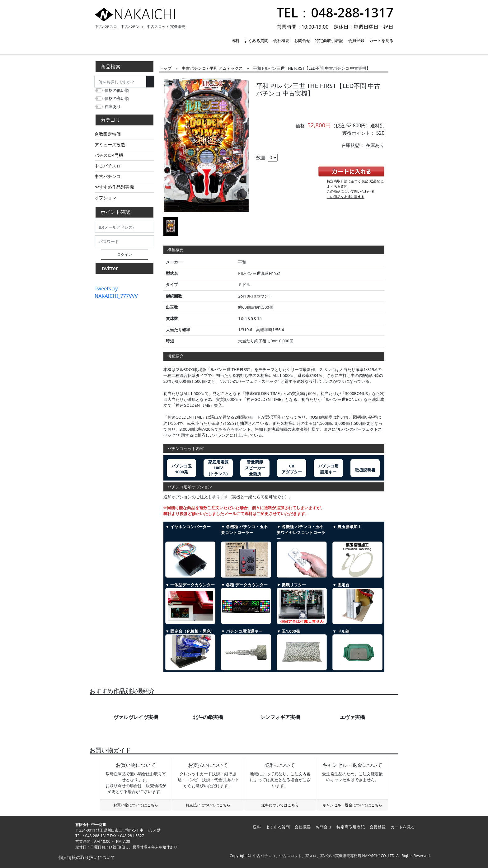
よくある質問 (256, 40)
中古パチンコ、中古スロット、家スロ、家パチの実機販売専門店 (307, 855)
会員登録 (356, 40)
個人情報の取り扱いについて (86, 857)
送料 (235, 40)
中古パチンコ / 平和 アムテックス (212, 68)
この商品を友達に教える (345, 196)
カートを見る (381, 40)
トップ (165, 68)
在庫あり (113, 106)
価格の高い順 (117, 98)
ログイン (124, 254)
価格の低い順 (117, 90)
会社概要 (281, 40)
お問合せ (302, 40)
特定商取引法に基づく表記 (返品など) (356, 181)
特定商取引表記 (329, 40)
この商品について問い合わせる (351, 191)
